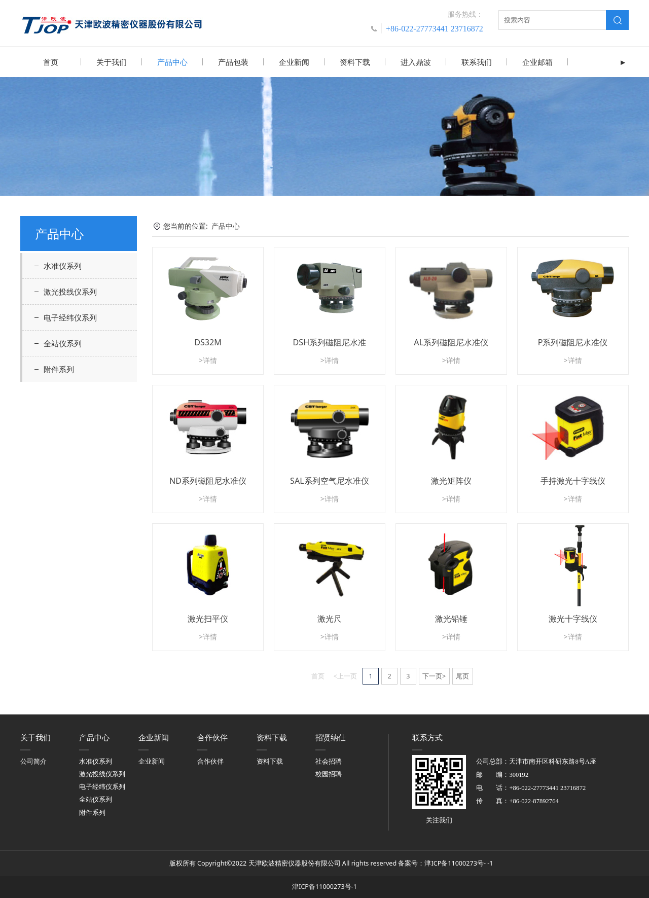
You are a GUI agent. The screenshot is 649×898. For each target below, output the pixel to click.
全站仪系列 (63, 343)
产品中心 (172, 62)
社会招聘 (328, 761)
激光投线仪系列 (70, 291)
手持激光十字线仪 (572, 480)
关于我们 (111, 62)
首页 (50, 62)
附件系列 (59, 369)
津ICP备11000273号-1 (324, 886)
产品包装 (233, 62)
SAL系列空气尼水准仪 (329, 480)
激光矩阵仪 (451, 480)
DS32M (208, 341)
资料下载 (355, 62)
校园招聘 (328, 773)
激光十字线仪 (573, 618)
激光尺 (329, 618)
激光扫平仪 (208, 618)
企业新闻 (294, 62)
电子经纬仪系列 (70, 317)
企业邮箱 (537, 62)
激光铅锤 (451, 618)
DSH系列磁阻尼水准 (330, 341)
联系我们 (476, 62)
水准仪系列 (63, 265)
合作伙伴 (210, 761)
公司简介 (33, 761)
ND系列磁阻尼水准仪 (207, 480)
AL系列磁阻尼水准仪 (451, 341)
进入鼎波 (416, 62)
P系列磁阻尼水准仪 (573, 341)
